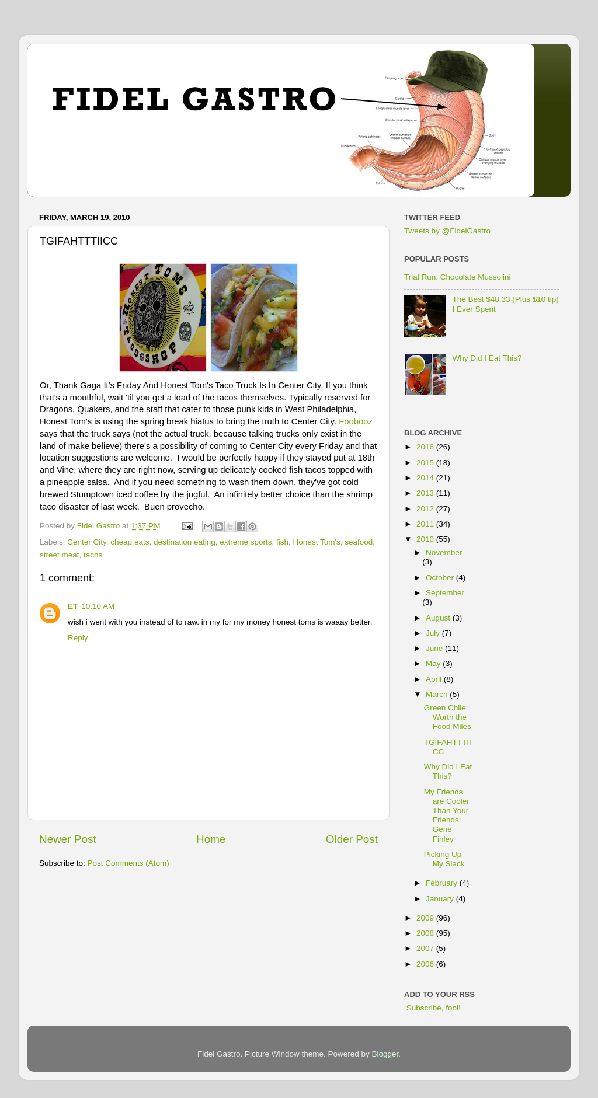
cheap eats (129, 542)
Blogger (385, 1054)
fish (282, 542)
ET (73, 606)
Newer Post (67, 839)
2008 (426, 933)
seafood (359, 542)
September (445, 592)
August (439, 618)
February (443, 883)
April (435, 679)
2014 (426, 477)
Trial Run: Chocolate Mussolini (457, 277)
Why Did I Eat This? (486, 358)
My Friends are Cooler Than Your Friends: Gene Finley (447, 815)
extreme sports (246, 542)
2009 (426, 918)
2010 (426, 539)
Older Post (352, 839)
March (438, 694)
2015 (426, 462)
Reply (78, 637)
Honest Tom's (316, 542)
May (434, 663)
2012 (426, 508)
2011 (426, 524)
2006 (426, 964)
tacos (93, 554)
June (435, 648)
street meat (59, 554)
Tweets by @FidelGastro (447, 230)
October (441, 577)
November (444, 552)
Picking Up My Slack (444, 859)
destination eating (184, 542)
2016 (426, 446)
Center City (86, 542)
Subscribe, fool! (432, 1007)
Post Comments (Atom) (128, 863)
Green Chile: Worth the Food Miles (447, 717)
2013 (426, 493)
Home (210, 839)
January (441, 898)
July (434, 633)
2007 (426, 948)
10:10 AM (97, 606)
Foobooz (356, 421)
